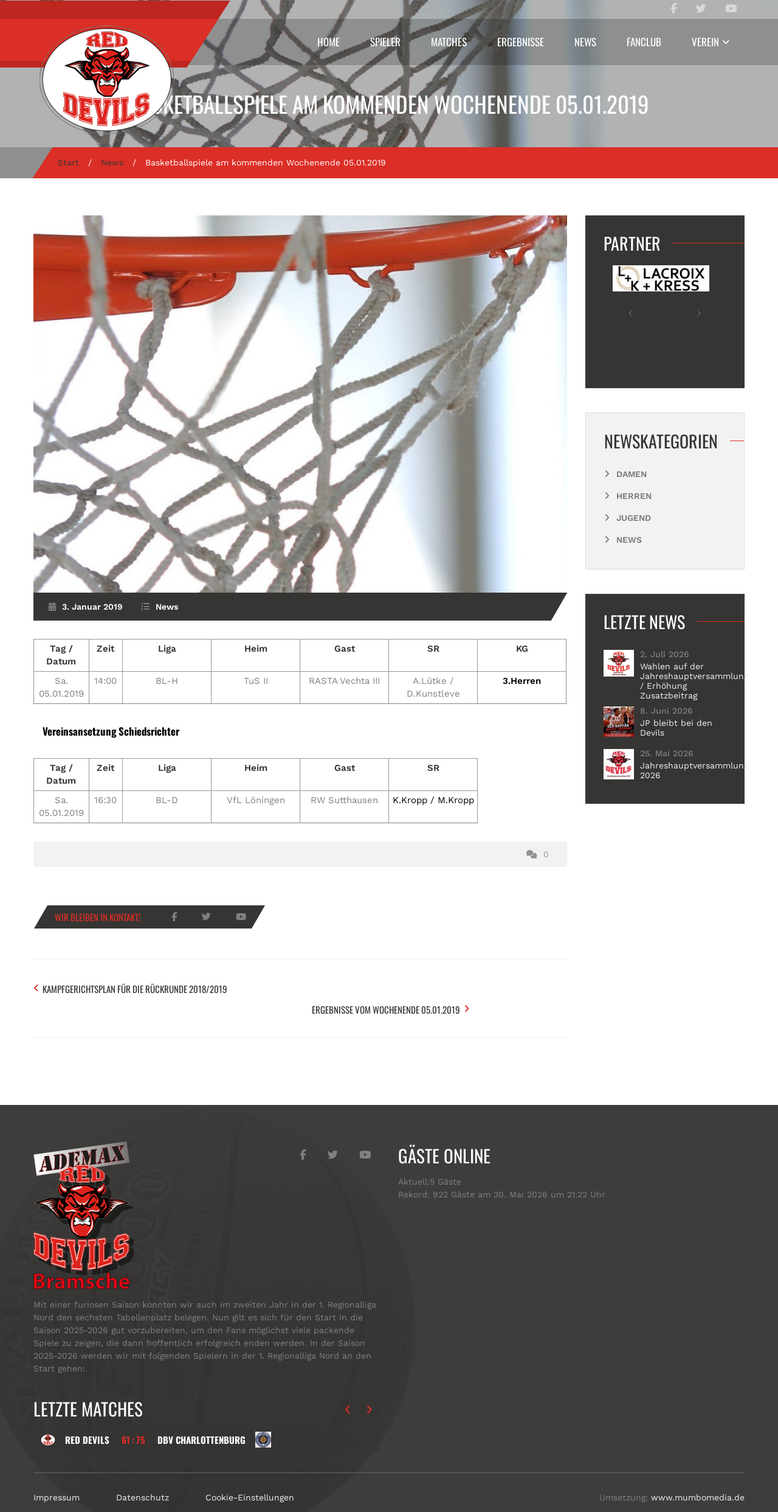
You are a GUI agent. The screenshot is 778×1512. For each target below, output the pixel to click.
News (585, 41)
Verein (705, 41)
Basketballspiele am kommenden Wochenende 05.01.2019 (389, 103)
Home (328, 41)
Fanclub (644, 41)
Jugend (633, 518)
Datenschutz (142, 1469)
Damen (631, 474)
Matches (449, 41)
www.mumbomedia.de (698, 1469)
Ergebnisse (520, 41)
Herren (634, 496)
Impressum (56, 1469)
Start (68, 162)
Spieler (385, 41)
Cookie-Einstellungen (249, 1469)
